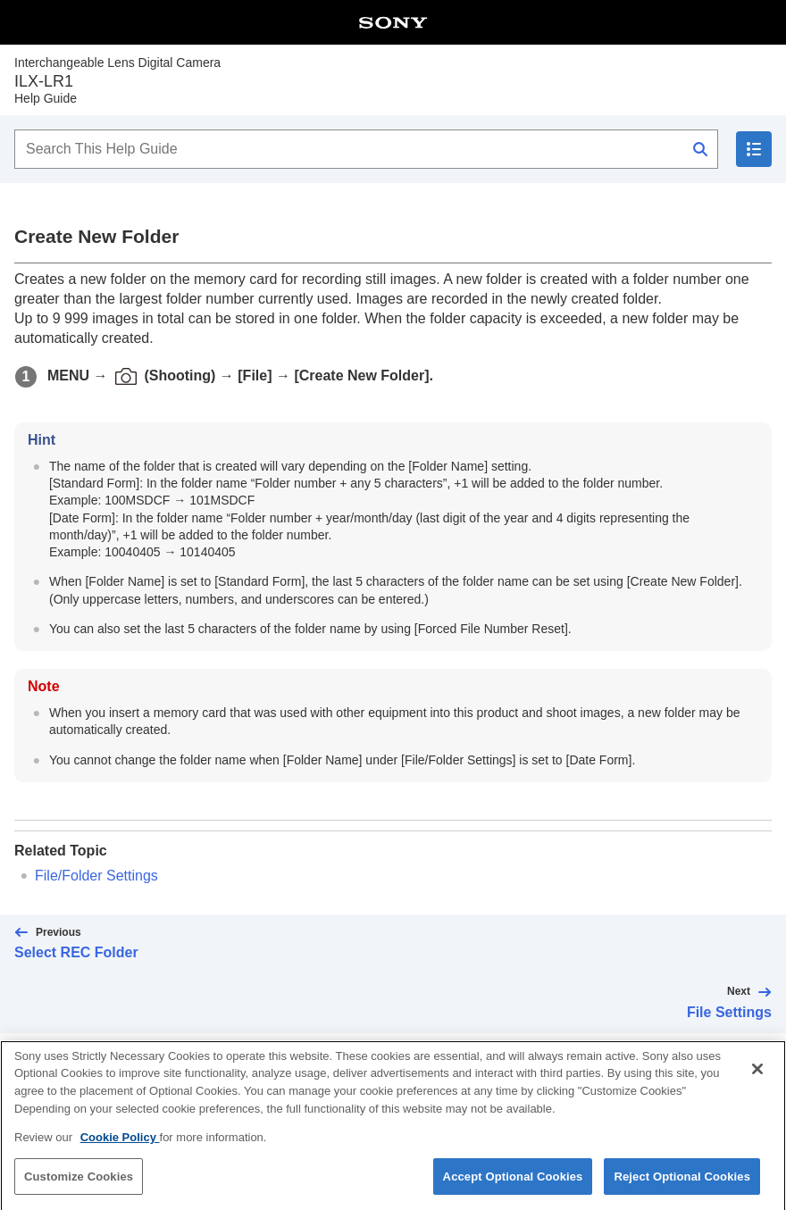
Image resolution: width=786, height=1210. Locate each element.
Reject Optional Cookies (682, 1188)
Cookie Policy (120, 1149)
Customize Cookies (78, 1188)
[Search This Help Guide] (366, 149)
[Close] (757, 1081)
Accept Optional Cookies (513, 1188)
